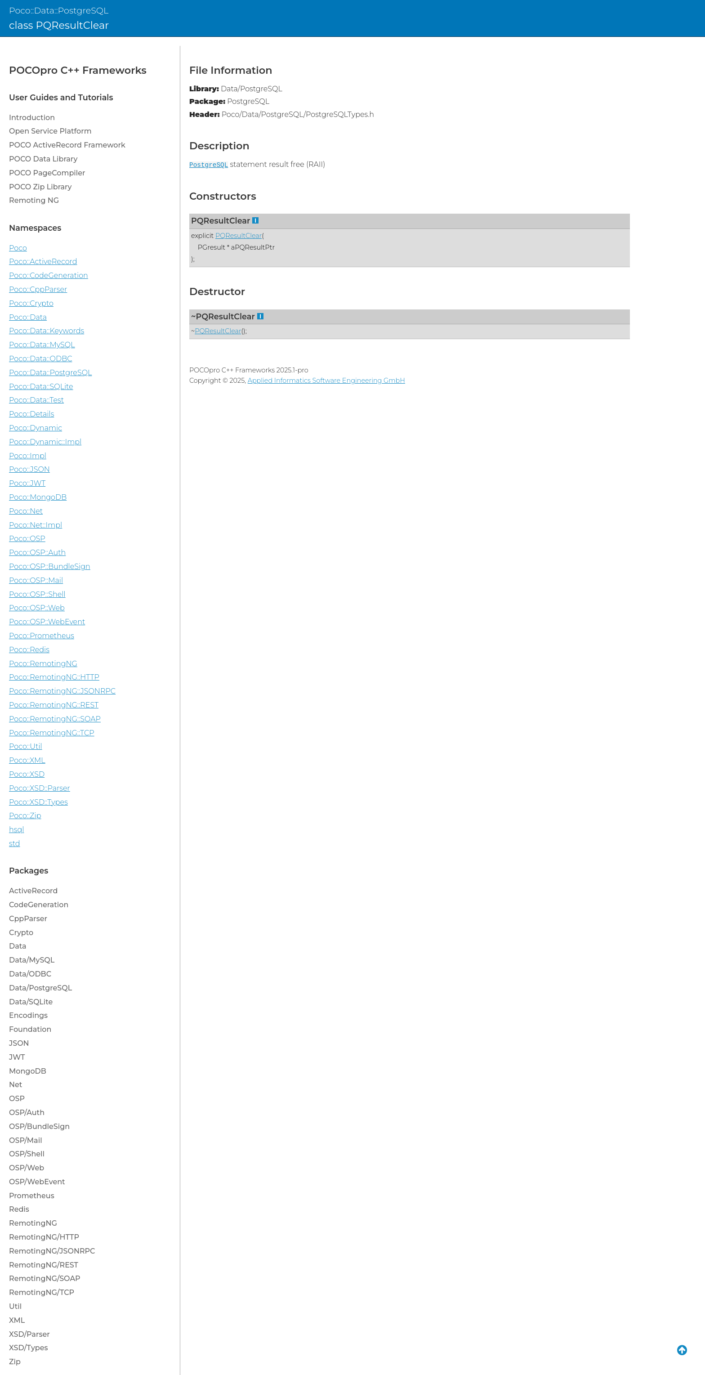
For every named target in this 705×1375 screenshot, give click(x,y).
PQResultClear (220, 220)
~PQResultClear (223, 316)
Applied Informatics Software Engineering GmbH (326, 380)
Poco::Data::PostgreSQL (58, 10)
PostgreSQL (208, 165)
